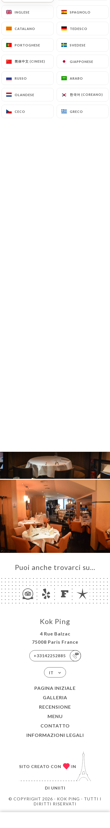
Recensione (55, 707)
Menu (55, 716)
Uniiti (58, 787)
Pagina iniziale (55, 688)
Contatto (55, 725)
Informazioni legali (55, 735)
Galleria (55, 697)
